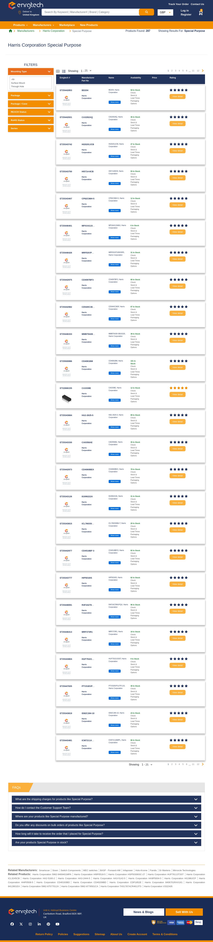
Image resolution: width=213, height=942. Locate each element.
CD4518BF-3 (88, 550)
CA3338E (86, 388)
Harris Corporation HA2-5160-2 (39, 878)
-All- (30, 79)
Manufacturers (25, 31)
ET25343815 (66, 523)
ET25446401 (66, 225)
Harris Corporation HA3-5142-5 (109, 878)
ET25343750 (66, 171)
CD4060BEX (88, 469)
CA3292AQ (87, 117)
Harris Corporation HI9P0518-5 (90, 874)
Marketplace (67, 25)
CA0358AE (87, 442)
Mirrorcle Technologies (184, 870)
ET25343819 (66, 713)
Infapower (128, 870)
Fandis (153, 870)
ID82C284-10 (88, 713)
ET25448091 (66, 605)
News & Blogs (143, 912)
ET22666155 (66, 388)
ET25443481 (66, 740)
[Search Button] (146, 12)
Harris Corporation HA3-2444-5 (74, 878)
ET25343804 (66, 659)
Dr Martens (164, 870)
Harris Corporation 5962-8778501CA (79, 886)
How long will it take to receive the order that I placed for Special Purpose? (106, 834)
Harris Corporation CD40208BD (89, 882)
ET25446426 (66, 252)
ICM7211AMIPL (89, 740)
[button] (201, 12)
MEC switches (90, 870)
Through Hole (30, 86)
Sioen (55, 870)
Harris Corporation (54, 31)
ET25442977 (66, 550)
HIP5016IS (87, 578)
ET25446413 (66, 632)
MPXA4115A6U (89, 225)
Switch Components (71, 870)
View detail (177, 96)
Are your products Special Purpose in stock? (106, 842)
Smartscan (44, 870)
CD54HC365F (88, 307)
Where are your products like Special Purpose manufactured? (106, 817)
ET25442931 (66, 117)
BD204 (85, 90)
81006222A (87, 496)
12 (198, 70)
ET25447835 (66, 686)
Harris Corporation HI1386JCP (180, 878)
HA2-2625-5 (87, 415)
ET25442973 (66, 469)
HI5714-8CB (88, 171)
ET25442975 (66, 280)
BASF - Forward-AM (110, 870)
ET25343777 (66, 578)
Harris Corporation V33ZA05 (158, 886)
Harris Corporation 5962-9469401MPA (52, 874)
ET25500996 (66, 361)
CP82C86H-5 (88, 198)
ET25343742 (66, 144)
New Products (89, 25)
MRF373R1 (87, 632)
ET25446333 (66, 334)
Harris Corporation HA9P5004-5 (144, 878)
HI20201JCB (88, 144)
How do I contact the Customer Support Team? (106, 808)
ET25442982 (66, 307)
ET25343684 (66, 415)
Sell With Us (184, 912)
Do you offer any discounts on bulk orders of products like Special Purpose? (106, 825)
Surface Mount (30, 83)
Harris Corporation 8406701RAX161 (164, 882)
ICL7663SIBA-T (89, 523)
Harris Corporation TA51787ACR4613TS (121, 886)
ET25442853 (66, 90)
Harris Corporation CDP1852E (125, 882)
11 (193, 70)
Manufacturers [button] (42, 25)
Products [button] (19, 25)
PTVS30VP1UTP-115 (92, 686)
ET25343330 (66, 442)
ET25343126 (66, 496)
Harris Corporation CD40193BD (53, 882)
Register (186, 14)
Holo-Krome (141, 870)
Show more (115, 102)
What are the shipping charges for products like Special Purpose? (106, 799)
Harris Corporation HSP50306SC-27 (126, 874)
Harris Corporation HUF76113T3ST (166, 874)
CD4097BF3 (88, 280)
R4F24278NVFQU (90, 605)
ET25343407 (66, 198)
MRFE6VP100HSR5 (91, 252)
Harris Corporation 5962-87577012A (40, 886)
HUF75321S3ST (89, 659)
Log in (185, 10)
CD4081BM (87, 361)
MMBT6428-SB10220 (92, 334)
